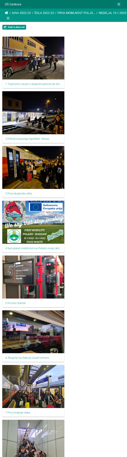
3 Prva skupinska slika (18, 134)
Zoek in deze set (14, 27)
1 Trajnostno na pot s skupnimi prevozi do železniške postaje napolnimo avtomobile (31, 81)
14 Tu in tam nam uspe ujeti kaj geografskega (95, 397)
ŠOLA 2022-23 (44, 13)
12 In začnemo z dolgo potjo (86, 344)
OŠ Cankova (13, 4)
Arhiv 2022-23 (21, 13)
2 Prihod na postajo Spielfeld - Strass (91, 81)
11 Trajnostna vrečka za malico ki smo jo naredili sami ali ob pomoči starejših (31, 344)
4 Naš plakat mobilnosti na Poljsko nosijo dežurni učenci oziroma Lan (95, 134)
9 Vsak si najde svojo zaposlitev (24, 292)
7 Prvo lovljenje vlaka (17, 239)
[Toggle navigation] (119, 4)
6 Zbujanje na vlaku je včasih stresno (91, 186)
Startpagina (6, 13)
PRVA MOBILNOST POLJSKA (76, 13)
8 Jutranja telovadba (81, 239)
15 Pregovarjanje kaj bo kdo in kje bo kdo (29, 449)
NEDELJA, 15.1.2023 (112, 13)
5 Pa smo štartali (15, 186)
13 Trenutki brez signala (19, 397)
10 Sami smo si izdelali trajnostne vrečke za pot (95, 292)
